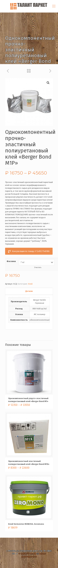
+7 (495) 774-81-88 (27, 554)
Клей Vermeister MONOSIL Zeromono (26, 524)
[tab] (29, 291)
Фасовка (11, 261)
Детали (29, 291)
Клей (30, 284)
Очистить (37, 267)
